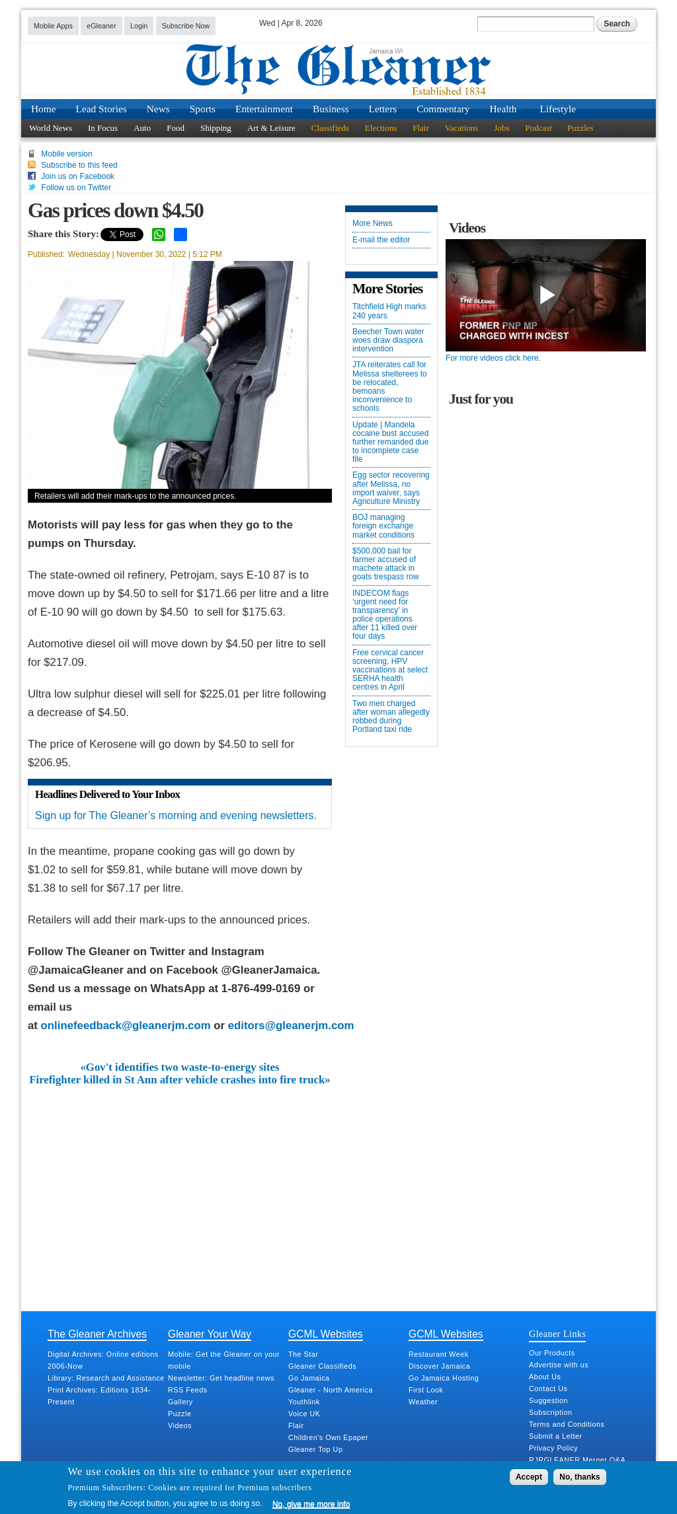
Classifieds (330, 128)
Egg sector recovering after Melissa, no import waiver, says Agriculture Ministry (391, 488)
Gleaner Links (557, 1333)
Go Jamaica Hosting (444, 1378)
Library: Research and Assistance (106, 1378)
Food (175, 128)
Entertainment (264, 108)
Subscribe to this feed (79, 165)
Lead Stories (101, 108)
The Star (303, 1354)
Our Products (552, 1353)
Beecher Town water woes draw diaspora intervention (388, 340)
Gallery (180, 1402)
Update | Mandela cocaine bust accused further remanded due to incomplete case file (390, 442)
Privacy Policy (553, 1448)
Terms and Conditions (566, 1424)
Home (43, 108)
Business (331, 108)
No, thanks (579, 1477)
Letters (383, 108)
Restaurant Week (439, 1354)
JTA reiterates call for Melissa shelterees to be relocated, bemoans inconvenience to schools (389, 387)
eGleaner (101, 26)
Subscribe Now (186, 26)
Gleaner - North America (330, 1390)
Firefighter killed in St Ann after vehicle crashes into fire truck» (180, 1080)
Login (138, 26)
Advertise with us (558, 1365)
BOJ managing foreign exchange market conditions (383, 526)
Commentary (443, 108)
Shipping (215, 128)
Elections (381, 128)
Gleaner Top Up (315, 1449)
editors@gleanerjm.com (291, 1025)
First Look (426, 1390)
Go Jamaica (309, 1378)
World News (50, 128)
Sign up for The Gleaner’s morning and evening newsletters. (176, 815)
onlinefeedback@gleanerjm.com (126, 1025)
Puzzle (179, 1414)
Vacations (462, 128)
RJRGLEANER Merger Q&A (577, 1460)
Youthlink (304, 1402)
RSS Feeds (188, 1390)
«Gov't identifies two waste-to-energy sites (179, 1067)
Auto (142, 128)
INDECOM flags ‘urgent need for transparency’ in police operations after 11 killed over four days (384, 615)
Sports (203, 108)
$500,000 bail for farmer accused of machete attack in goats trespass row (385, 564)
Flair (421, 128)
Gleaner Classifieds (322, 1366)
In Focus (103, 128)
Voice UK (304, 1414)
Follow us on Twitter (76, 187)
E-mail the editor (381, 240)
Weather (423, 1402)
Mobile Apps (53, 26)
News (158, 108)
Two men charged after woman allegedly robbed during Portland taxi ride (391, 717)
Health (503, 108)
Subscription (550, 1412)
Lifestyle (557, 108)
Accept (529, 1477)
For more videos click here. (493, 358)
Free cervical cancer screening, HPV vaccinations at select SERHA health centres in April (390, 670)
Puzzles (580, 128)
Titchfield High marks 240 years (389, 311)
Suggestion (548, 1400)
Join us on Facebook (77, 176)
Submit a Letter (555, 1436)
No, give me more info (311, 1504)
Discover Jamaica (439, 1366)
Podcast (538, 128)
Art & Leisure (271, 128)
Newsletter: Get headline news (221, 1378)
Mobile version (66, 154)
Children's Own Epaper (328, 1437)
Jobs (501, 128)
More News (372, 223)
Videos (180, 1425)
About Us (545, 1377)
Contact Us (548, 1388)
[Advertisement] (180, 1185)
